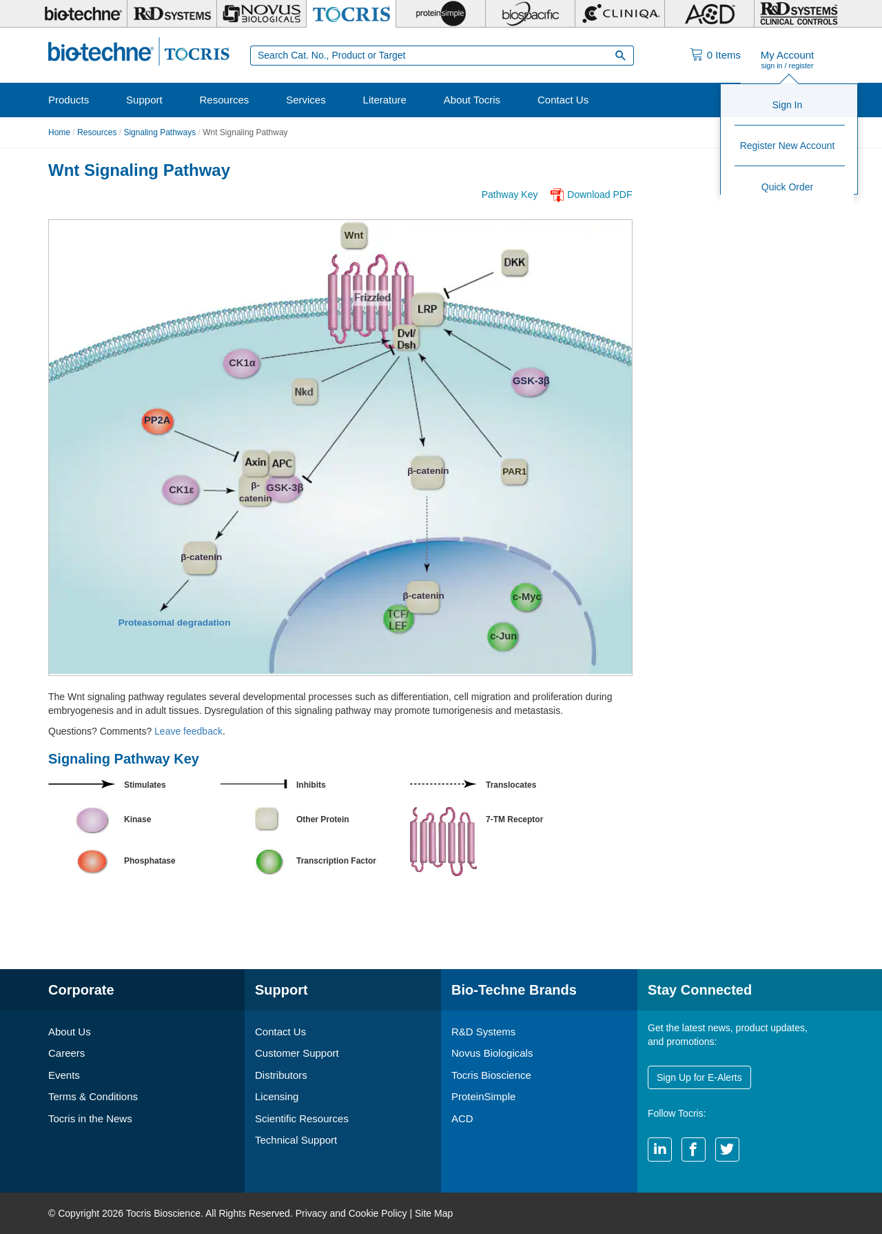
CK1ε (181, 489)
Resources (224, 100)
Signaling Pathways (159, 132)
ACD (462, 1118)
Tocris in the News (90, 1118)
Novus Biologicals (492, 1053)
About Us (69, 1031)
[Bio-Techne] (83, 14)
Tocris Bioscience (491, 1075)
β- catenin (255, 489)
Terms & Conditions (93, 1096)
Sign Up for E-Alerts (699, 1077)
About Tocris (472, 100)
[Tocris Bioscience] (351, 14)
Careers (66, 1053)
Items (724, 55)
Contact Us (562, 100)
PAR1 (513, 471)
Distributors (281, 1075)
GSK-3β (531, 380)
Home (59, 132)
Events (64, 1075)
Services (306, 100)
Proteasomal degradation (175, 622)
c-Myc (527, 596)
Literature (385, 100)
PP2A (157, 420)
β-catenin (428, 471)
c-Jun (503, 635)
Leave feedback (188, 731)
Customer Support (297, 1053)
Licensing (276, 1096)
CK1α (242, 362)
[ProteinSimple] (440, 14)
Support (144, 100)
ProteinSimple (483, 1096)
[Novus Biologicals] (261, 14)
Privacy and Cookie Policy (351, 1213)
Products (68, 100)
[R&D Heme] (799, 14)
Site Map (434, 1213)
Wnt (354, 235)
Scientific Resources (302, 1118)
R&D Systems (483, 1031)
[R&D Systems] (171, 14)
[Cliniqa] (619, 14)
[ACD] (709, 14)
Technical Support (296, 1140)
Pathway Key (510, 194)
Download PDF (599, 194)
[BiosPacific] (530, 14)
